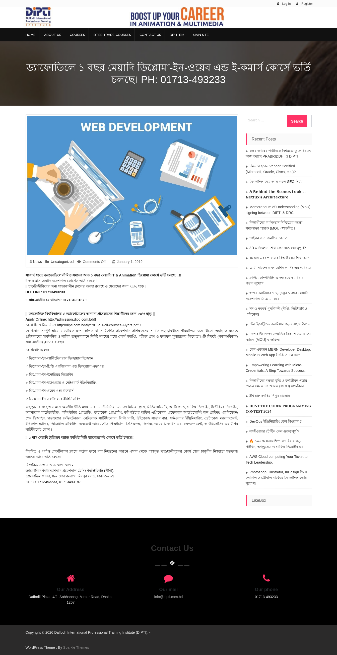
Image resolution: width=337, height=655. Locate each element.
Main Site (201, 35)
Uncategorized (62, 262)
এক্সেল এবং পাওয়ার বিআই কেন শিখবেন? (279, 258)
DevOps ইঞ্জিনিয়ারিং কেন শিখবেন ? (275, 421)
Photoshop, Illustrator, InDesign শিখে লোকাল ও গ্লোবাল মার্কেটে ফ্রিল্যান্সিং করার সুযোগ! (276, 477)
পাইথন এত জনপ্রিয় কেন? (268, 238)
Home (30, 35)
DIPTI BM (177, 35)
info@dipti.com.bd (168, 597)
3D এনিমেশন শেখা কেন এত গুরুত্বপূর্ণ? (277, 248)
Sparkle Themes (76, 647)
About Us (52, 35)
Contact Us (150, 35)
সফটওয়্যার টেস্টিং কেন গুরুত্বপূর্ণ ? (274, 431)
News (37, 262)
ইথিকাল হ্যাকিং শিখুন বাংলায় (269, 396)
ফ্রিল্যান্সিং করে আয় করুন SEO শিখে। (276, 182)
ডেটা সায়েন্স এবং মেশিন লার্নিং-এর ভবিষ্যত (280, 268)
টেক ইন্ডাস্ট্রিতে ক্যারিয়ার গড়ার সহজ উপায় (279, 324)
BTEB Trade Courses (112, 35)
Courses (77, 35)
